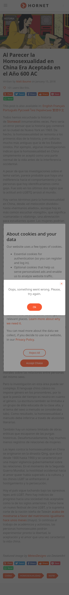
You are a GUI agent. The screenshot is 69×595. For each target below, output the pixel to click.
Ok (34, 307)
